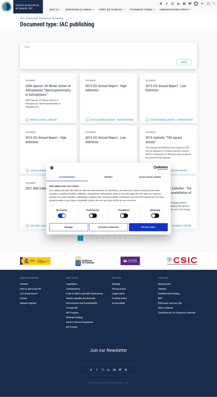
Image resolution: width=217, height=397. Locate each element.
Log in (208, 4)
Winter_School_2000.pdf (43, 120)
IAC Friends (72, 327)
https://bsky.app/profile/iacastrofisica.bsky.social (190, 4)
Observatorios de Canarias (78, 9)
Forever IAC (72, 308)
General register (28, 303)
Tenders (162, 289)
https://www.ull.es (130, 260)
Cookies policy (119, 298)
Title (26, 47)
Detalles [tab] (108, 177)
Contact (24, 284)
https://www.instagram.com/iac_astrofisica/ (172, 4)
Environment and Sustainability (81, 303)
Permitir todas (148, 227)
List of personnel (28, 293)
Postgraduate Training (141, 9)
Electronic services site (170, 303)
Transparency (73, 289)
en (202, 3)
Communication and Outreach (174, 9)
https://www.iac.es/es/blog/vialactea (196, 4)
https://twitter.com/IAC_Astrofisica (161, 4)
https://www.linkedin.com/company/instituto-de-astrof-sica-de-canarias (178, 4)
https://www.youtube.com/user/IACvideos (184, 4)
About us (54, 9)
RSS (160, 298)
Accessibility (118, 303)
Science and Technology (111, 9)
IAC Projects (72, 312)
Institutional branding (168, 293)
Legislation (71, 284)
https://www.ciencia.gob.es (35, 261)
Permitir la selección (108, 227)
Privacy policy (119, 289)
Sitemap (116, 284)
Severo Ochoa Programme (79, 322)
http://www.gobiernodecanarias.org (85, 260)
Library (23, 298)
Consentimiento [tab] (67, 177)
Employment (164, 284)
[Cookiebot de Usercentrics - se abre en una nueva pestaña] (156, 168)
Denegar (68, 227)
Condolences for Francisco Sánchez (177, 312)
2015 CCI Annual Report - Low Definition (172, 120)
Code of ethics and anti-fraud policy (84, 293)
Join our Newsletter (108, 350)
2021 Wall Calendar (40, 226)
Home (22, 18)
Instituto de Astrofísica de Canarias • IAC (27, 7)
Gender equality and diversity (80, 298)
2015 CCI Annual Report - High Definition (112, 120)
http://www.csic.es (182, 261)
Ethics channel (165, 308)
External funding (74, 317)
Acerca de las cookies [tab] (150, 177)
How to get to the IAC (30, 289)
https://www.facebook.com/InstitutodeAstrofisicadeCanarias (167, 4)
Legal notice (118, 293)
